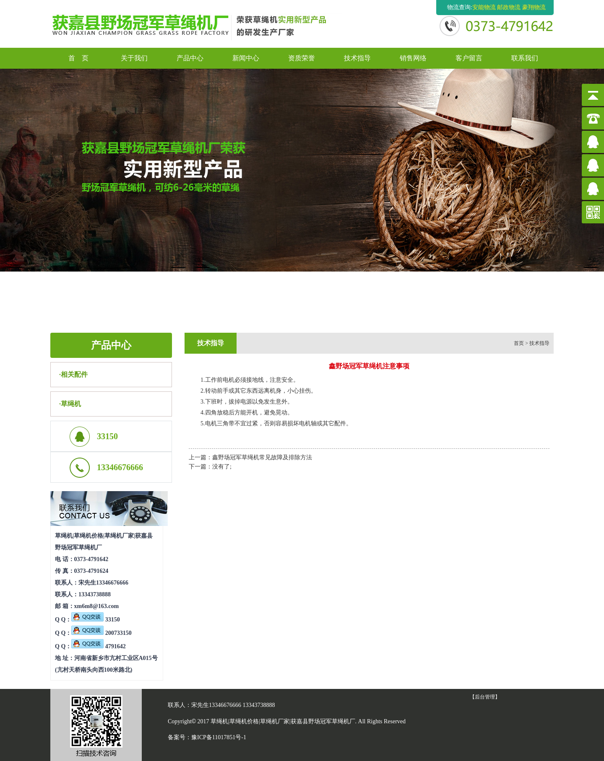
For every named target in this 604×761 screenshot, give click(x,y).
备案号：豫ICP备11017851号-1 (207, 737)
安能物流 (484, 7)
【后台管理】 (485, 697)
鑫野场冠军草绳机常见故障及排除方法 (262, 457)
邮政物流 (509, 7)
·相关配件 (73, 374)
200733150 (101, 633)
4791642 (98, 646)
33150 (95, 619)
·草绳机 (70, 403)
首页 (519, 343)
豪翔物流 (534, 7)
